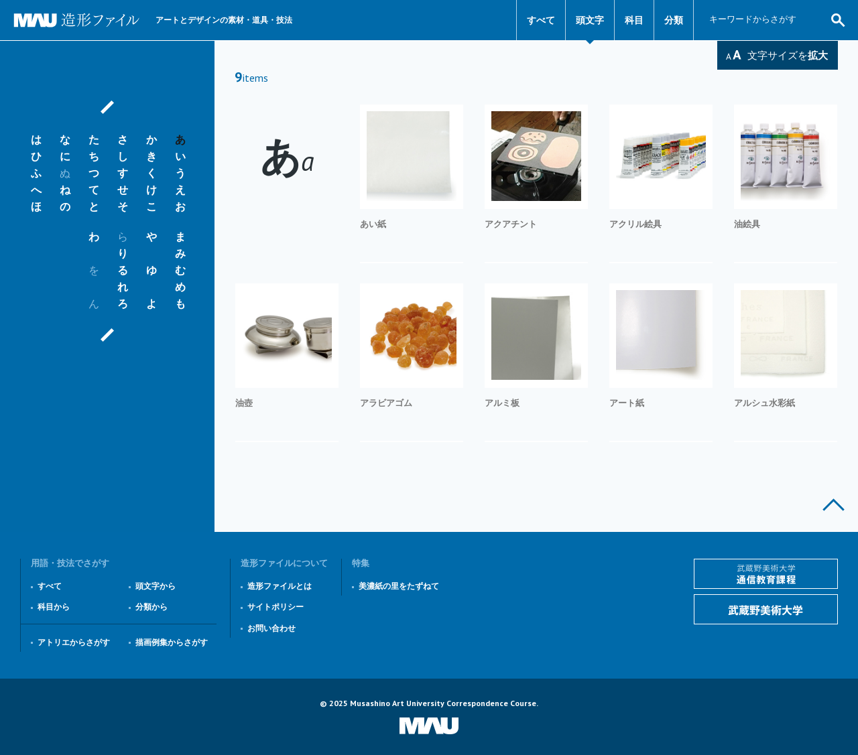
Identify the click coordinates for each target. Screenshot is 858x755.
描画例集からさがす (171, 642)
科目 (634, 20)
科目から (54, 607)
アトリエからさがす (74, 642)
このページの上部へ (833, 504)
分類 (673, 20)
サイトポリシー (275, 607)
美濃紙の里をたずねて (399, 586)
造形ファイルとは (279, 586)
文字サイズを (787, 55)
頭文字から (155, 586)
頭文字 (590, 20)
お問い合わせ (271, 628)
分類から (151, 607)
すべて (541, 20)
